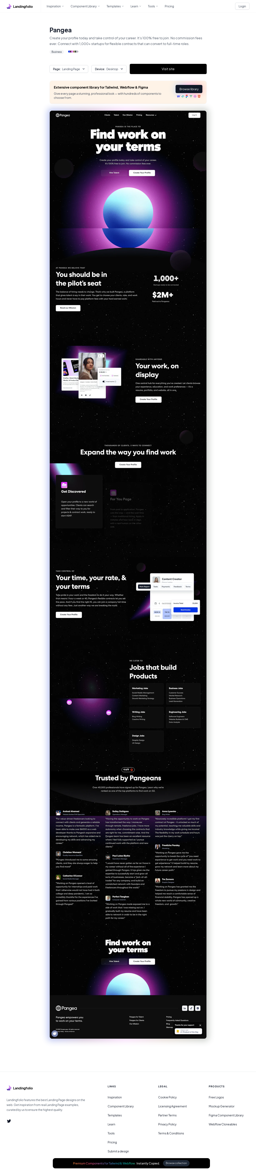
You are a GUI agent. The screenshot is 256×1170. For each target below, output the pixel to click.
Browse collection (176, 1163)
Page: (57, 69)
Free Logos (216, 1097)
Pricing (112, 1142)
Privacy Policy (167, 1124)
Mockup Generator (222, 1106)
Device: (100, 69)
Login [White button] (242, 6)
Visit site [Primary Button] (168, 69)
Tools (111, 1133)
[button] (189, 89)
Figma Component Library (226, 1115)
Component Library (121, 1106)
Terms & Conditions (171, 1133)
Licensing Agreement (172, 1106)
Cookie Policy (167, 1097)
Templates (115, 1115)
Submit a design (118, 1151)
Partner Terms (167, 1115)
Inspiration (115, 1097)
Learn (111, 1124)
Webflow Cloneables (223, 1124)
